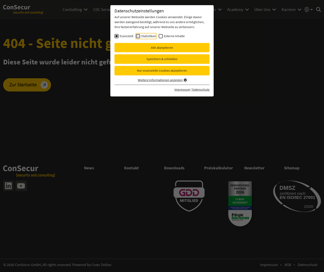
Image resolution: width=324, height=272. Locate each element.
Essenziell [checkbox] (126, 36)
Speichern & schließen (162, 59)
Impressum (182, 89)
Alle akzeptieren (162, 47)
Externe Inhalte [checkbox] (174, 36)
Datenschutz (201, 89)
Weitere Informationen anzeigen (162, 80)
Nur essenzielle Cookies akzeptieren (162, 70)
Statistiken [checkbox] (148, 36)
